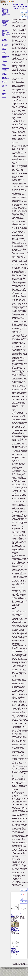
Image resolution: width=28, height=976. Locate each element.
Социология (4, 85)
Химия (3, 94)
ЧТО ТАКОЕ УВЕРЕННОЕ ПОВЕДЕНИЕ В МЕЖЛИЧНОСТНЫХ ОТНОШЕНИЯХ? (15, 950)
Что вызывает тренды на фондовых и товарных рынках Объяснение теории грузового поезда (15, 913)
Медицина (4, 69)
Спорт (3, 86)
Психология (4, 81)
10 (21, 899)
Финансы (4, 93)
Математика (4, 66)
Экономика (4, 97)
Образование (4, 74)
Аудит (3, 48)
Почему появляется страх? (6, 15)
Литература (4, 62)
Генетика (3, 52)
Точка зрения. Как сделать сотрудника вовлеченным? (6, 27)
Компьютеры (4, 61)
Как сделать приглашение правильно (4, 24)
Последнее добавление (4, 40)
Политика (4, 77)
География (4, 53)
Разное (3, 82)
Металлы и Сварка (5, 72)
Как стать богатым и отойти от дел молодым (6, 17)
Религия (3, 83)
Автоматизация (5, 44)
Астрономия (4, 46)
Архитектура (4, 45)
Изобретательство (5, 56)
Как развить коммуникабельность (6, 6)
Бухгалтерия (4, 50)
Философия (4, 91)
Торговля (4, 89)
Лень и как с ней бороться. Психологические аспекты (5, 32)
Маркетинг (4, 65)
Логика (3, 64)
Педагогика (4, 75)
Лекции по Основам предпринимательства (6, 37)
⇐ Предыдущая (24, 12)
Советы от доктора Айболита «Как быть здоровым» (6, 21)
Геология (4, 54)
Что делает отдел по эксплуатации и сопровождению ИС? (23, 912)
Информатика (4, 57)
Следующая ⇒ (24, 17)
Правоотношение (5, 78)
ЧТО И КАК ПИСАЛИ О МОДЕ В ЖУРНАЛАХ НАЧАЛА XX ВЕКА (15, 929)
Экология (4, 95)
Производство (4, 79)
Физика (3, 90)
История (3, 60)
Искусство (4, 58)
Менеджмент (4, 70)
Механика (4, 73)
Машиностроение (5, 68)
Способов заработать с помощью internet (6, 35)
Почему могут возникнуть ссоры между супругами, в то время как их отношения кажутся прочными (6, 11)
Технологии (4, 87)
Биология (4, 49)
